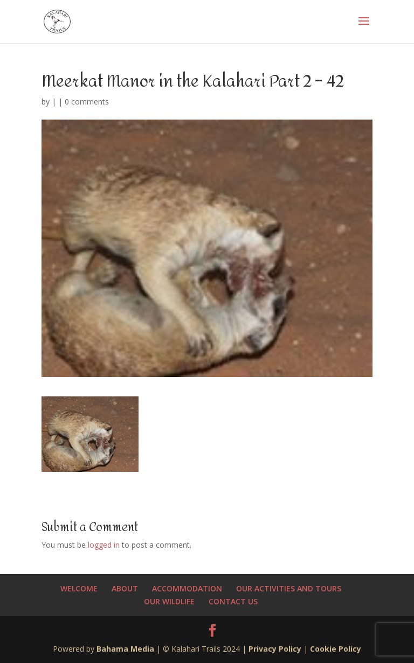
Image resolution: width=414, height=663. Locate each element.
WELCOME (79, 588)
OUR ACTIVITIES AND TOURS (288, 588)
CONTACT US (233, 601)
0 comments (87, 101)
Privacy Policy (275, 649)
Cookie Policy (335, 649)
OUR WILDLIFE (169, 601)
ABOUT (125, 588)
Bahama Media (126, 649)
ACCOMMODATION (187, 588)
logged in (104, 545)
